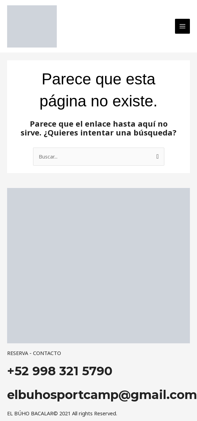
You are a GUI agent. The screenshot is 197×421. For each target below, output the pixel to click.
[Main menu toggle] (182, 26)
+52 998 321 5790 (60, 371)
